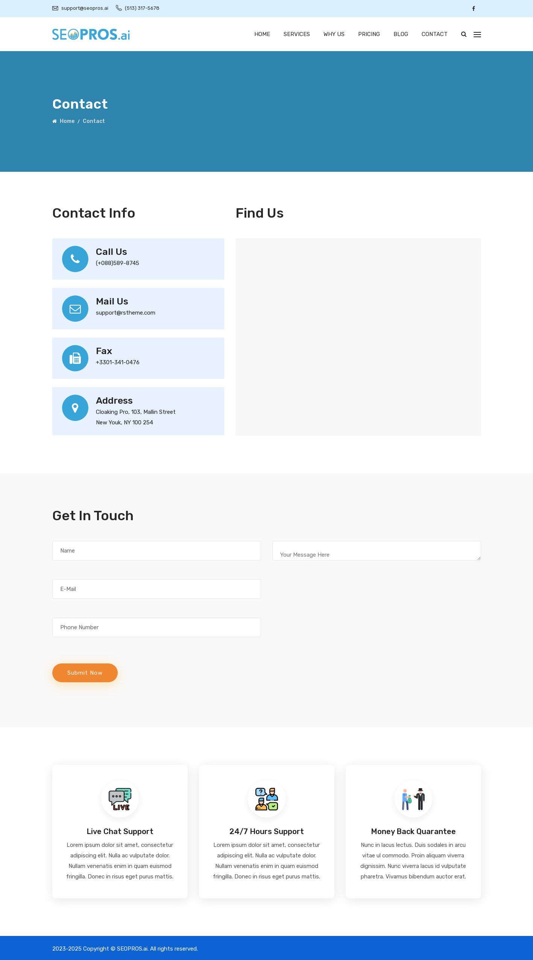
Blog (400, 34)
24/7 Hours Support (266, 831)
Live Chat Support (120, 831)
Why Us (334, 34)
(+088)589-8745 (117, 263)
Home (262, 34)
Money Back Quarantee (413, 831)
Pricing (369, 34)
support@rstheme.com (125, 312)
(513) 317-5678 (142, 8)
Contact (435, 34)
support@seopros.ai (84, 8)
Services (297, 34)
